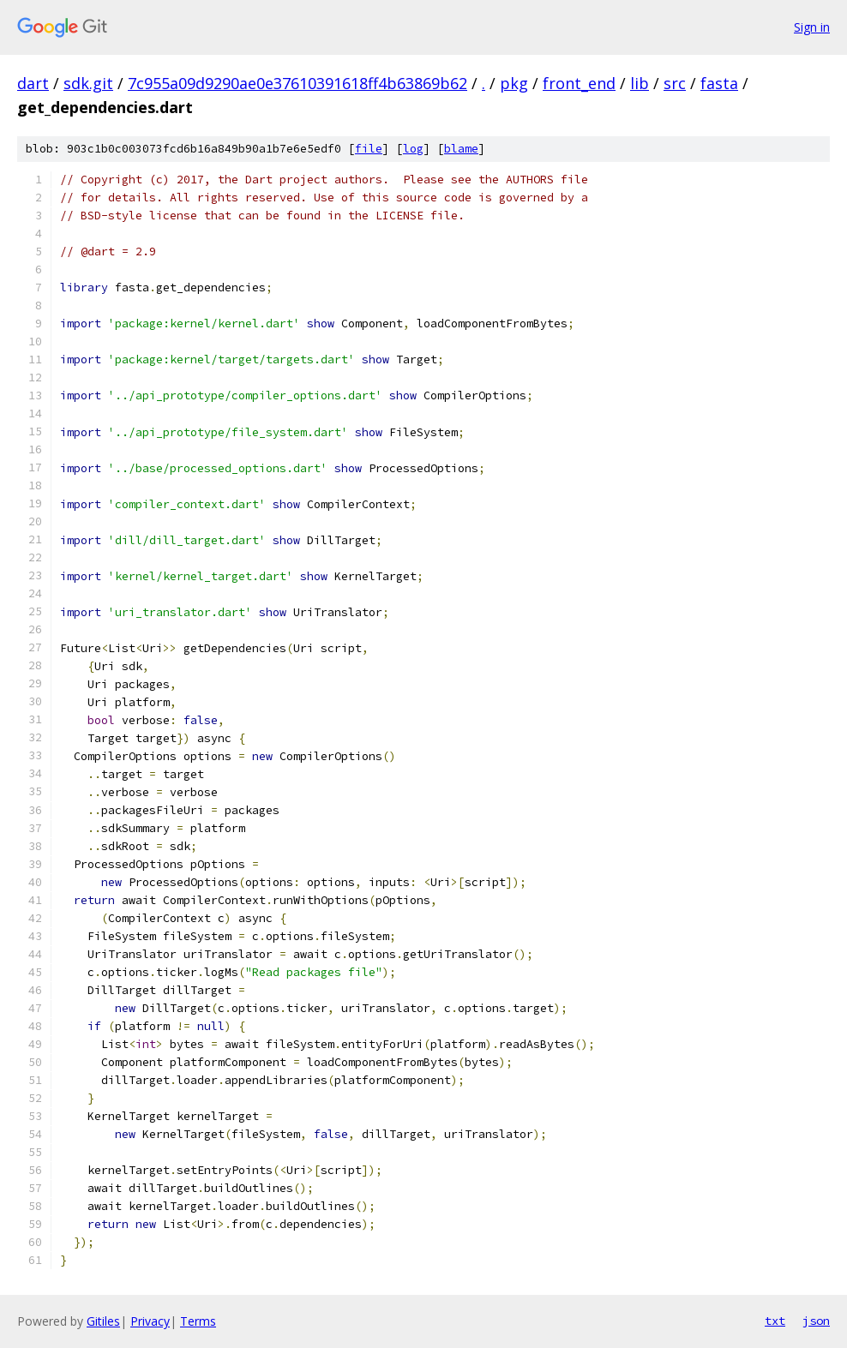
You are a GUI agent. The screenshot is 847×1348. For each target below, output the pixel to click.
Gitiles (103, 1321)
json (816, 1320)
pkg (514, 83)
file (368, 148)
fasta (719, 83)
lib (639, 83)
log (413, 148)
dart (33, 83)
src (675, 83)
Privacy (150, 1321)
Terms (198, 1321)
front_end (579, 83)
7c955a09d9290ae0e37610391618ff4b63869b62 (297, 83)
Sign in (812, 27)
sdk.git (88, 83)
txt (775, 1320)
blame (461, 148)
